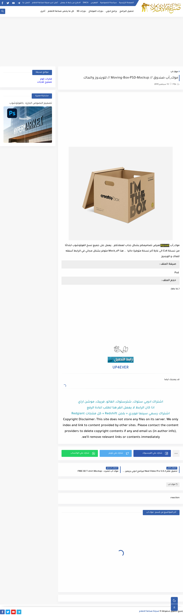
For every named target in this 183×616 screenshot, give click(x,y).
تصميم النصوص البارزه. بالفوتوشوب (30, 103)
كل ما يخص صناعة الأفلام (61, 11)
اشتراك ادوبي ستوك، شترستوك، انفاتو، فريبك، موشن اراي (120, 402)
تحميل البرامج (127, 11)
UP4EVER (120, 368)
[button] (152, 453)
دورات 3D (81, 11)
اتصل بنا (26, 3)
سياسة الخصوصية (108, 3)
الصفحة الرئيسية (126, 3)
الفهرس (94, 3)
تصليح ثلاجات (44, 82)
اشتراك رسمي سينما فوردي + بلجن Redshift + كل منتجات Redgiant (120, 414)
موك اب (174, 72)
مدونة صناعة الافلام (149, 611)
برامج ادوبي (111, 11)
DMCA (85, 3)
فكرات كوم (46, 79)
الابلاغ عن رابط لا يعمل (70, 3)
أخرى (42, 11)
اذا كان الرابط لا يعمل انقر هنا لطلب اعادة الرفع (120, 408)
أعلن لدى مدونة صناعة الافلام (45, 3)
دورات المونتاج (96, 11)
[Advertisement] (91, 41)
